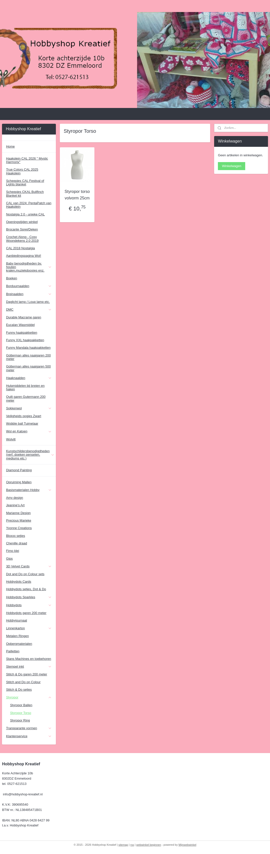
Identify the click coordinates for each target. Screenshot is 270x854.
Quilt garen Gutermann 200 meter (26, 398)
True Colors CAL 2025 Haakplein (22, 171)
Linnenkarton (29, 628)
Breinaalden (29, 294)
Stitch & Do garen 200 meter (26, 674)
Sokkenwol (29, 408)
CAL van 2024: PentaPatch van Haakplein (28, 204)
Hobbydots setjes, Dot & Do (26, 589)
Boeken (11, 278)
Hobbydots (29, 605)
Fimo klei (12, 551)
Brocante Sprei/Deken (22, 229)
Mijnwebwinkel (187, 844)
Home (10, 146)
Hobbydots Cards (18, 581)
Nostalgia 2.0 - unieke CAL (25, 214)
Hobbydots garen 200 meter (26, 613)
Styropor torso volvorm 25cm (77, 194)
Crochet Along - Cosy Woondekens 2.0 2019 (22, 238)
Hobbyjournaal (16, 620)
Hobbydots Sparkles (29, 597)
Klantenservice (29, 736)
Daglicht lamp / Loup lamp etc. (28, 302)
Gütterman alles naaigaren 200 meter (28, 357)
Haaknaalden (29, 378)
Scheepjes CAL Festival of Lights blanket (25, 182)
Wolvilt (11, 439)
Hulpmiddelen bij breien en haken (25, 387)
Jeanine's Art (15, 505)
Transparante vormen (29, 728)
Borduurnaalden (29, 286)
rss (132, 844)
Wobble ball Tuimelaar (22, 423)
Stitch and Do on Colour (23, 682)
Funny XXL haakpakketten (25, 340)
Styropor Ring (20, 720)
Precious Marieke (18, 520)
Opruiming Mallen (19, 482)
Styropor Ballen (21, 705)
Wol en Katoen (29, 431)
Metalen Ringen (17, 636)
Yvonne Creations (19, 528)
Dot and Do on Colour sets (25, 574)
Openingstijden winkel (22, 222)
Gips (9, 558)
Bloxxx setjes (15, 536)
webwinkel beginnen (148, 844)
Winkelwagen (231, 166)
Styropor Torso (20, 713)
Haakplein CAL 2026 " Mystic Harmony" (27, 160)
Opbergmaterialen (19, 644)
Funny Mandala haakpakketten (28, 347)
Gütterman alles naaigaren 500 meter (28, 368)
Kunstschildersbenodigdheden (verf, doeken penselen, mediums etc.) (30, 454)
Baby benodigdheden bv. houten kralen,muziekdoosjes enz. (29, 267)
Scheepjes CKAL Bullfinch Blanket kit (25, 193)
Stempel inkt (29, 667)
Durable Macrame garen (23, 317)
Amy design (14, 498)
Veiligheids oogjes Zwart (23, 416)
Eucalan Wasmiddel (20, 325)
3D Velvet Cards (29, 566)
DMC (29, 310)
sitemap (123, 844)
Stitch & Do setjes (19, 689)
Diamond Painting (19, 470)
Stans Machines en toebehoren (28, 659)
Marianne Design (18, 513)
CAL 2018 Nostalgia (20, 248)
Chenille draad (16, 543)
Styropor (29, 697)
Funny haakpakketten (21, 332)
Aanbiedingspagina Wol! (23, 256)
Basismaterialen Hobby (29, 490)
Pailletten (12, 651)
